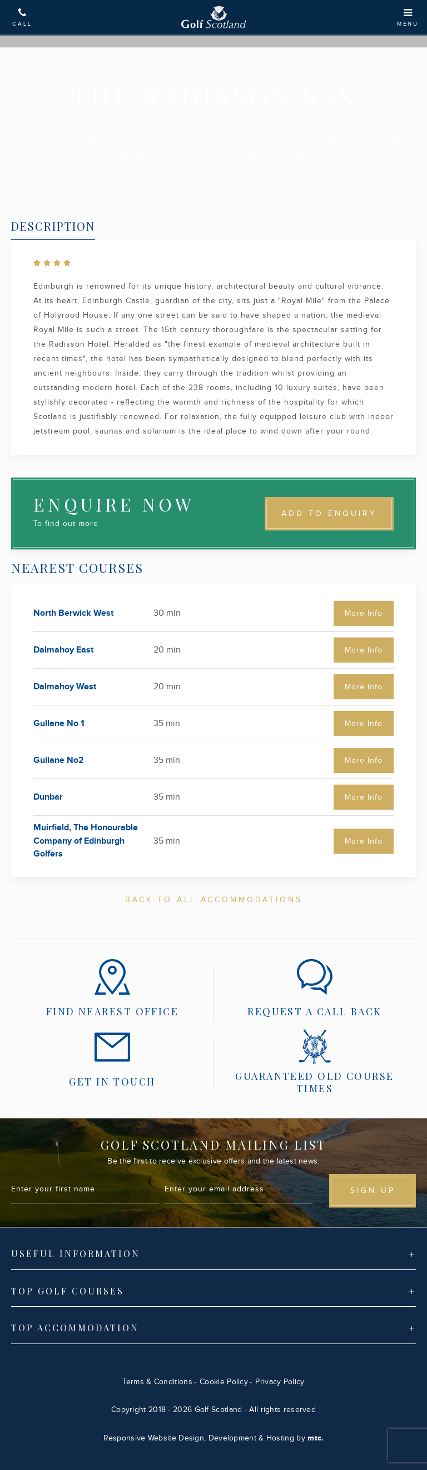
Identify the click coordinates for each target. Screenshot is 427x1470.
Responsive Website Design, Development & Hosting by (213, 1438)
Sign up (372, 1190)
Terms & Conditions (157, 1381)
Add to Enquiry (329, 513)
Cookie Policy (224, 1381)
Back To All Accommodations (213, 899)
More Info (364, 613)
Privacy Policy (279, 1381)
